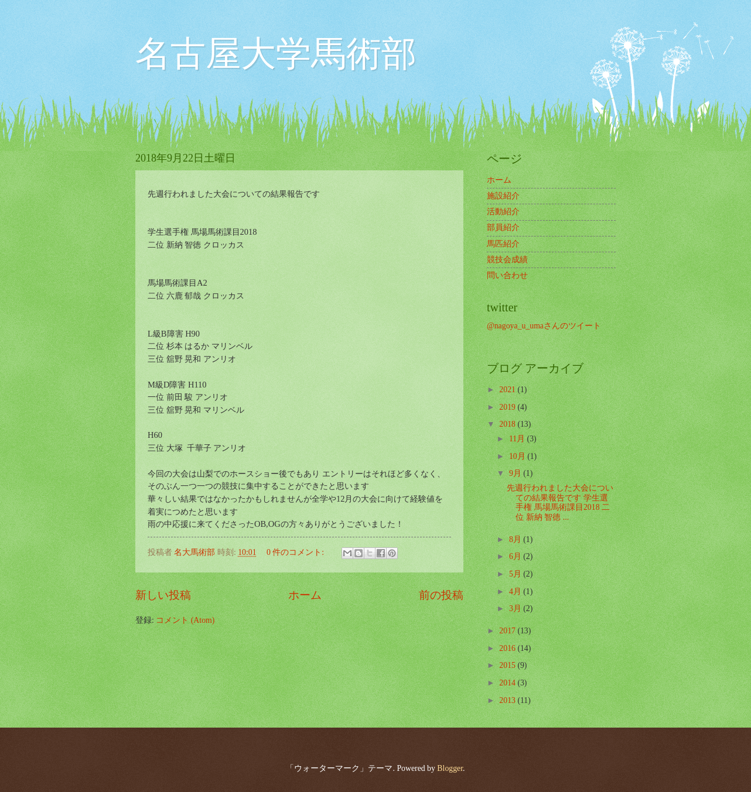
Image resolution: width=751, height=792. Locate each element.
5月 (516, 574)
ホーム (305, 595)
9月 (516, 473)
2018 (508, 424)
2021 (508, 389)
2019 (508, 407)
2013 (508, 700)
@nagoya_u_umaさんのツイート (544, 325)
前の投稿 (441, 595)
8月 (516, 539)
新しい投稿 (163, 595)
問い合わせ (507, 275)
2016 (508, 648)
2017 (508, 630)
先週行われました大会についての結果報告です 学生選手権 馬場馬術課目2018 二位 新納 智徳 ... (560, 503)
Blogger (450, 768)
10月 (518, 456)
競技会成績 (507, 259)
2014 (508, 682)
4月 (516, 591)
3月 (516, 608)
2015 (508, 665)
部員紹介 (503, 227)
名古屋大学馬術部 (276, 54)
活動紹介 (503, 211)
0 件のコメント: (296, 552)
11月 (518, 438)
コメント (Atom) (185, 620)
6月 (516, 556)
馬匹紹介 (503, 243)
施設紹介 (503, 195)
